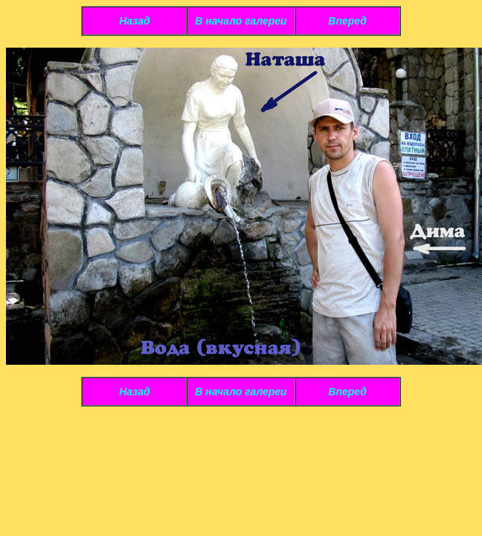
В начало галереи (240, 21)
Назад (134, 21)
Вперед (347, 21)
